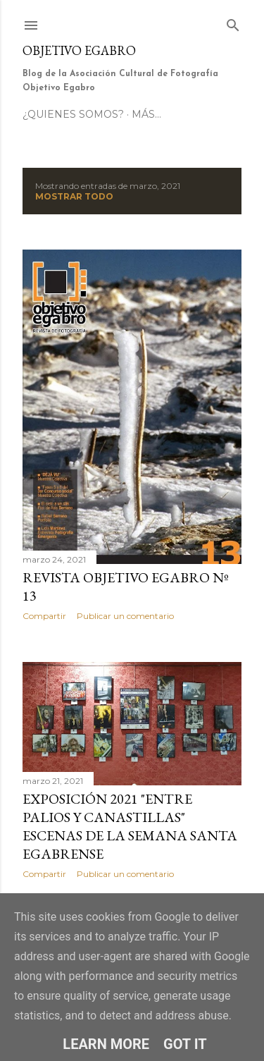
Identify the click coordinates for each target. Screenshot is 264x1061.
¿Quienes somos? (73, 114)
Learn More (106, 1044)
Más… (146, 114)
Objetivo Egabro (79, 50)
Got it (185, 1044)
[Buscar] (233, 22)
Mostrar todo (74, 196)
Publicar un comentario (125, 616)
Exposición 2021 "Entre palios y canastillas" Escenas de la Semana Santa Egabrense (130, 826)
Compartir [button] (44, 616)
